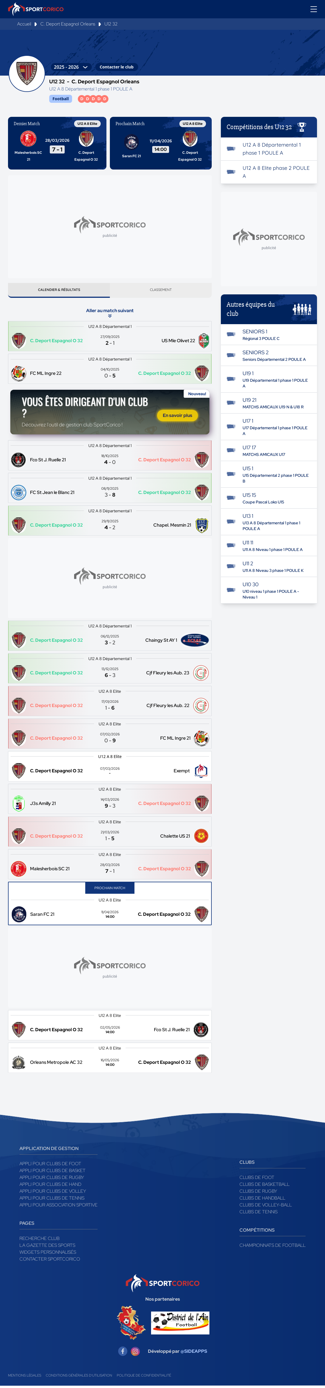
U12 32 (111, 24)
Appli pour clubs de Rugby (51, 1180)
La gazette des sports (47, 1248)
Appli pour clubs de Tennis (51, 1200)
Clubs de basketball (264, 1187)
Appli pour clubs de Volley (52, 1193)
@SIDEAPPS (194, 1353)
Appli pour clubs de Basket (52, 1173)
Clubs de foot (256, 1180)
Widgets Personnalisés (47, 1254)
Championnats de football (272, 1248)
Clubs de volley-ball (265, 1207)
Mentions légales (24, 1377)
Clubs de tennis (258, 1214)
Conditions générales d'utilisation (79, 1377)
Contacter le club (117, 67)
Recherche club (39, 1241)
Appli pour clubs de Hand (50, 1187)
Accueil (24, 24)
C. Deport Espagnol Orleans (67, 24)
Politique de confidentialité (144, 1377)
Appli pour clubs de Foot (50, 1166)
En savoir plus (177, 418)
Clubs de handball (262, 1200)
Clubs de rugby (258, 1193)
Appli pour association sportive (58, 1207)
